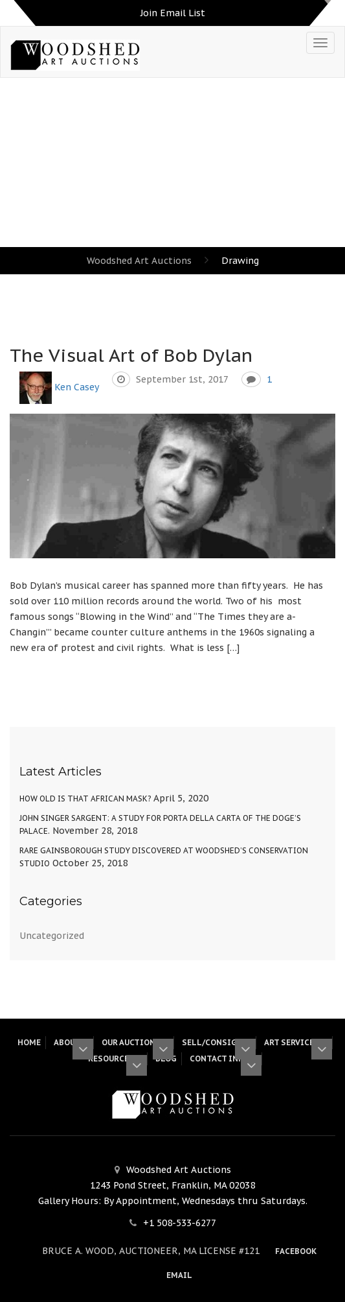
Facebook (296, 1251)
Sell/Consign (216, 1042)
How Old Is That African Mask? (85, 798)
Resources (115, 1058)
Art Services (296, 1042)
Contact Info (223, 1058)
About (71, 1042)
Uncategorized (51, 935)
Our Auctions (135, 1042)
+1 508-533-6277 (179, 1223)
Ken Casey (76, 387)
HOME (29, 1042)
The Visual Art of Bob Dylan (131, 355)
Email (179, 1275)
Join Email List (172, 13)
